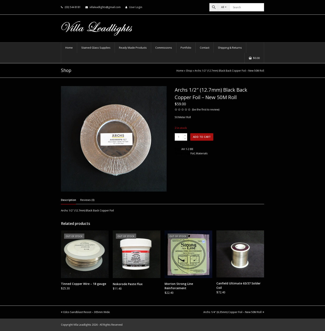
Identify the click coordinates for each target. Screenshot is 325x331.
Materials (202, 153)
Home (179, 70)
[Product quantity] (179, 137)
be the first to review (206, 109)
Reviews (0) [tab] (87, 200)
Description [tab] (68, 200)
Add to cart (202, 137)
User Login (135, 7)
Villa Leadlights (82, 324)
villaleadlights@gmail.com (105, 7)
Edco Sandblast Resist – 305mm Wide (85, 312)
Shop (189, 70)
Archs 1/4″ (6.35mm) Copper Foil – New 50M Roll (233, 312)
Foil (192, 153)
